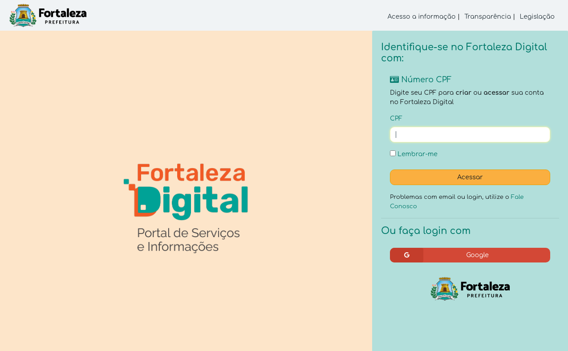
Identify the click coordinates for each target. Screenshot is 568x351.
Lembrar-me (414, 153)
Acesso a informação (422, 16)
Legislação (537, 16)
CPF (396, 118)
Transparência (487, 16)
